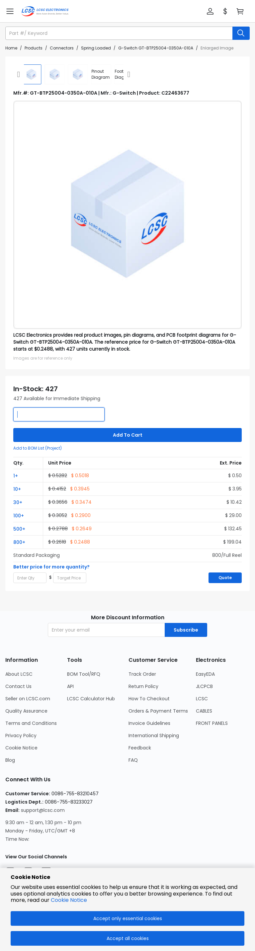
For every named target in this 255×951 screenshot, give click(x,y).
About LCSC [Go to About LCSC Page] (19, 674)
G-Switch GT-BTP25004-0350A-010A (155, 48)
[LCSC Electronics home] (45, 11)
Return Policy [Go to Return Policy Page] (143, 686)
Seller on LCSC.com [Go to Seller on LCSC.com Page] (27, 698)
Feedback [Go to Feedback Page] (139, 747)
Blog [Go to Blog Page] (10, 760)
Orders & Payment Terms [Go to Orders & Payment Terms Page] (158, 711)
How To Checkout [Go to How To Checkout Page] (149, 698)
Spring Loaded (96, 48)
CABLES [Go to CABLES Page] (204, 711)
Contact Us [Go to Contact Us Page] (18, 686)
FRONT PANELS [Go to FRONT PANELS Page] (212, 723)
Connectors (62, 48)
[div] (93, 74)
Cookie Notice (69, 900)
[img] (23, 74)
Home (11, 48)
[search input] (119, 33)
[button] (210, 11)
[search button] (241, 33)
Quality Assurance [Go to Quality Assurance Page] (26, 711)
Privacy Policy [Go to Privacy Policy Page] (21, 735)
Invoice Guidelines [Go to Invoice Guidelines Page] (149, 723)
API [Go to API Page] (70, 686)
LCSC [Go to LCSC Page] (202, 698)
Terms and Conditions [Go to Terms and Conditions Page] (31, 723)
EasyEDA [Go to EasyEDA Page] (205, 674)
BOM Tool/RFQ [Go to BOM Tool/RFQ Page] (83, 674)
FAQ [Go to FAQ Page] (133, 760)
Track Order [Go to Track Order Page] (142, 674)
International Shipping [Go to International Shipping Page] (153, 735)
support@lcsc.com (43, 810)
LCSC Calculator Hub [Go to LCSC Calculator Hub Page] (91, 698)
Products (33, 48)
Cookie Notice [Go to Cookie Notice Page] (21, 747)
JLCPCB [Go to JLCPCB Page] (204, 686)
